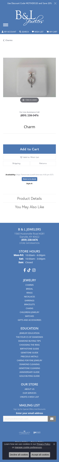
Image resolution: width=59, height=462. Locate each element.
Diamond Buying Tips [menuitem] (29, 340)
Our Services (29, 393)
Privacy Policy (43, 444)
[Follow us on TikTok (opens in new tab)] (29, 270)
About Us (29, 389)
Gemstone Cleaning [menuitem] (29, 368)
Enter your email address (29, 413)
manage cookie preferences (28, 447)
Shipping (16, 163)
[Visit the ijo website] (36, 432)
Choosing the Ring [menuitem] (29, 344)
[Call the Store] (29, 239)
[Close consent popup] (54, 444)
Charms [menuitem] (29, 284)
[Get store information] (29, 243)
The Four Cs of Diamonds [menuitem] (29, 337)
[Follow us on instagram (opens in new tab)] (34, 270)
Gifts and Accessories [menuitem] (29, 320)
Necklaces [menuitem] (29, 296)
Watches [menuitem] (29, 316)
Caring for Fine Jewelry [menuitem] (29, 360)
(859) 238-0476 (30, 115)
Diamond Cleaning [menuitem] (29, 364)
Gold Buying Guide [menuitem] (29, 376)
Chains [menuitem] (29, 308)
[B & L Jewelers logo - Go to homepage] (29, 18)
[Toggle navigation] (5, 24)
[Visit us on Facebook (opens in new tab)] (24, 270)
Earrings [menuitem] (29, 300)
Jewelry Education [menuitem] (29, 333)
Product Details (29, 198)
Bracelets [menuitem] (29, 304)
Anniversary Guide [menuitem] (30, 372)
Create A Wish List (29, 396)
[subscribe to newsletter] (52, 419)
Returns (43, 163)
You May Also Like (29, 206)
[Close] (55, 3)
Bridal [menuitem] (29, 288)
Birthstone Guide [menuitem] (29, 348)
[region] (29, 77)
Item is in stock (29, 179)
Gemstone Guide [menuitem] (29, 352)
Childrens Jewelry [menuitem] (29, 312)
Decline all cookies (19, 454)
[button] (9, 31)
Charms (9, 40)
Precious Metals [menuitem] (29, 356)
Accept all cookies (40, 454)
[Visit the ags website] (24, 432)
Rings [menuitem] (29, 292)
